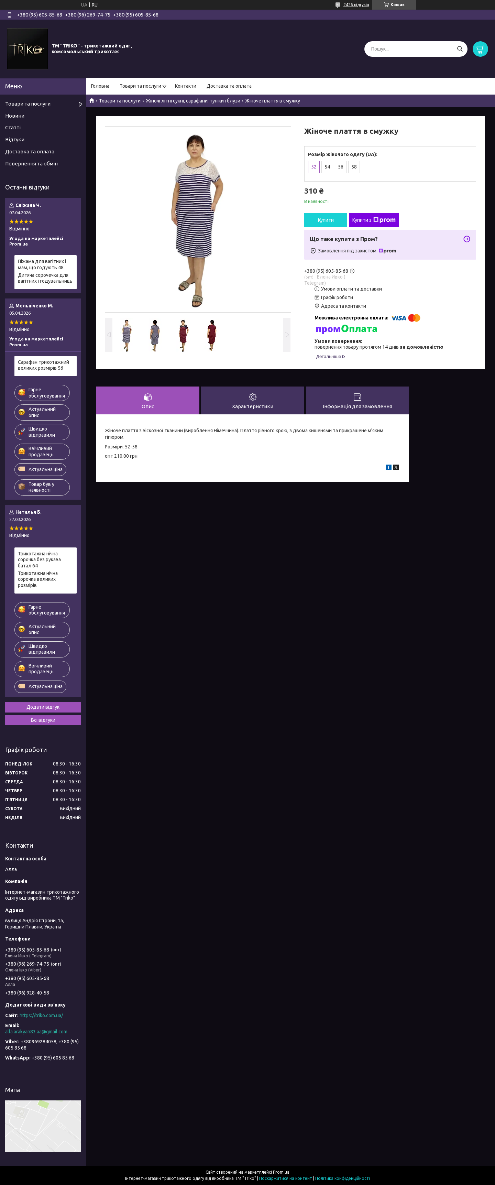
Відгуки (14, 139)
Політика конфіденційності (342, 1178)
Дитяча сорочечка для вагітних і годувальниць (45, 278)
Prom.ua (281, 1172)
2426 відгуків (356, 4)
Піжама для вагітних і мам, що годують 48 (42, 264)
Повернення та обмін (31, 163)
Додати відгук (42, 707)
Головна (100, 86)
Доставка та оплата (229, 86)
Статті (13, 127)
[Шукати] (460, 49)
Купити (326, 220)
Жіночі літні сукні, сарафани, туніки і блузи (193, 101)
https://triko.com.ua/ (41, 1015)
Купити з (374, 220)
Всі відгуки (43, 720)
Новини (14, 116)
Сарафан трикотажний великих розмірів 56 (43, 365)
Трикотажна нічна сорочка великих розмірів (38, 579)
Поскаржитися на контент (285, 1178)
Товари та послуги (140, 86)
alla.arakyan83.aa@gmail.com (36, 1031)
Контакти (185, 86)
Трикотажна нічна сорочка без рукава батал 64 (39, 559)
